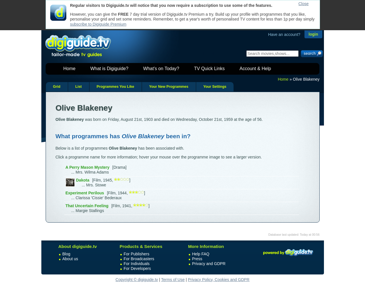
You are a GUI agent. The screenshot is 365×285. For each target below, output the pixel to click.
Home (69, 68)
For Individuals (137, 263)
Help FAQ (201, 254)
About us (70, 258)
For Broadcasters (139, 258)
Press (197, 258)
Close (304, 3)
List (78, 87)
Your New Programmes (168, 87)
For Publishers (136, 254)
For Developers (137, 268)
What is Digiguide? (109, 68)
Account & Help (255, 68)
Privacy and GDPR (209, 263)
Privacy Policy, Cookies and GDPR (219, 279)
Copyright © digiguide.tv (136, 279)
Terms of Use (172, 279)
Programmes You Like (115, 87)
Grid (56, 87)
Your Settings (214, 87)
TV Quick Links (209, 68)
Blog (66, 254)
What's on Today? (161, 68)
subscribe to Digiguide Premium (98, 24)
